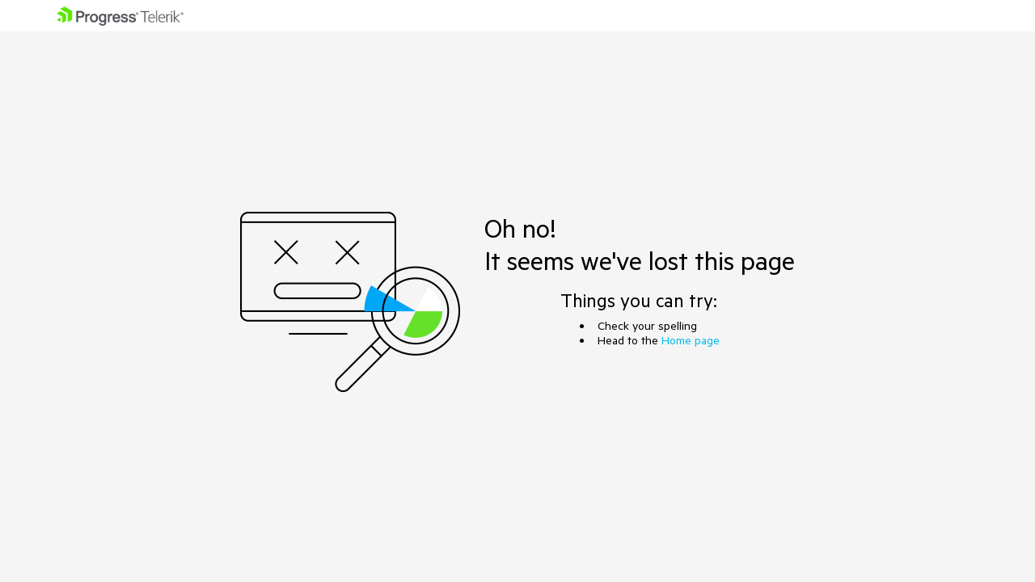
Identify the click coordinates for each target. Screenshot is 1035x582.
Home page (690, 340)
